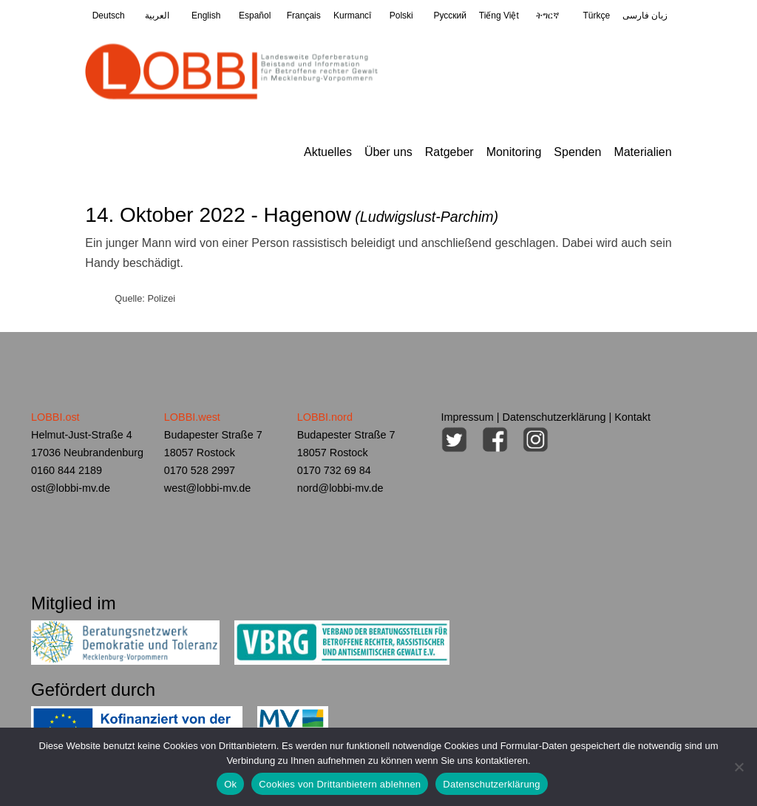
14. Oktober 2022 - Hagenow (291, 214)
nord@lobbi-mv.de (340, 488)
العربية (157, 15)
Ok (230, 784)
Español (255, 15)
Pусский (450, 15)
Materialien (642, 152)
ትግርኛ (547, 15)
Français (304, 15)
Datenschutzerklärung (554, 417)
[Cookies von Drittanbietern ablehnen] (738, 766)
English (205, 15)
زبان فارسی (645, 15)
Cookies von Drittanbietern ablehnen (340, 784)
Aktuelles (328, 152)
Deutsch (108, 15)
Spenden (577, 152)
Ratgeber (449, 152)
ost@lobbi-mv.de (70, 488)
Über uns (388, 152)
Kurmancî (352, 15)
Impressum (467, 417)
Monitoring (514, 152)
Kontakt (632, 417)
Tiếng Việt (499, 15)
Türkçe (596, 15)
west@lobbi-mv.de (207, 488)
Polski (401, 15)
